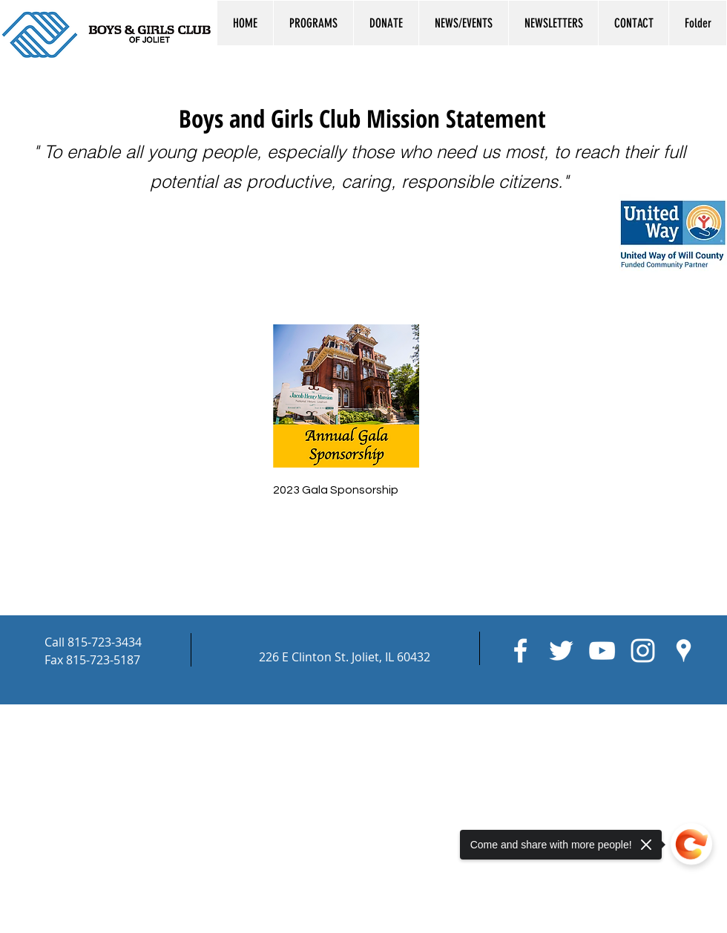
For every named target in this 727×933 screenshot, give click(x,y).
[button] (313, 23)
